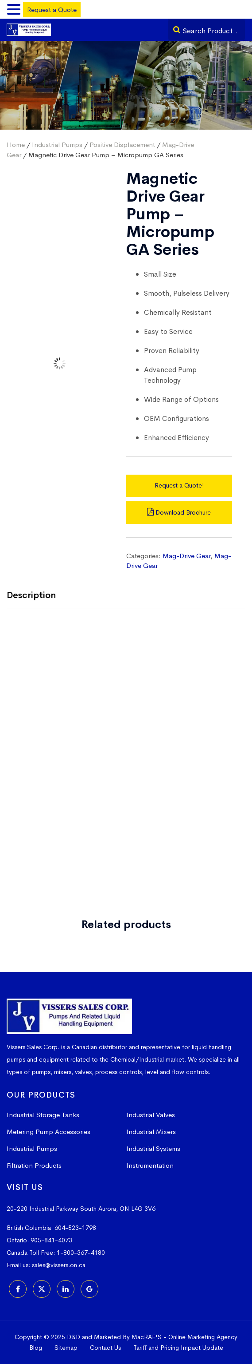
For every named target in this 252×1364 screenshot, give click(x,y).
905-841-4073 (51, 1240)
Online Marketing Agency (202, 1337)
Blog (35, 1348)
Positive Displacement (122, 144)
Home (16, 144)
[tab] (38, 596)
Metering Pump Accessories (48, 1131)
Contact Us (105, 1348)
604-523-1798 (75, 1228)
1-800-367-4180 (81, 1253)
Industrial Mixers (151, 1131)
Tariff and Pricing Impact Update (178, 1348)
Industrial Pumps (57, 144)
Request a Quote (52, 9)
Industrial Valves (150, 1114)
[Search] (177, 29)
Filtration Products (34, 1165)
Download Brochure (179, 512)
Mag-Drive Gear (186, 555)
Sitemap (66, 1348)
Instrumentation (150, 1165)
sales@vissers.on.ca (58, 1265)
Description (31, 595)
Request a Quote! (179, 485)
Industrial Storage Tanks (43, 1114)
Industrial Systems (153, 1148)
